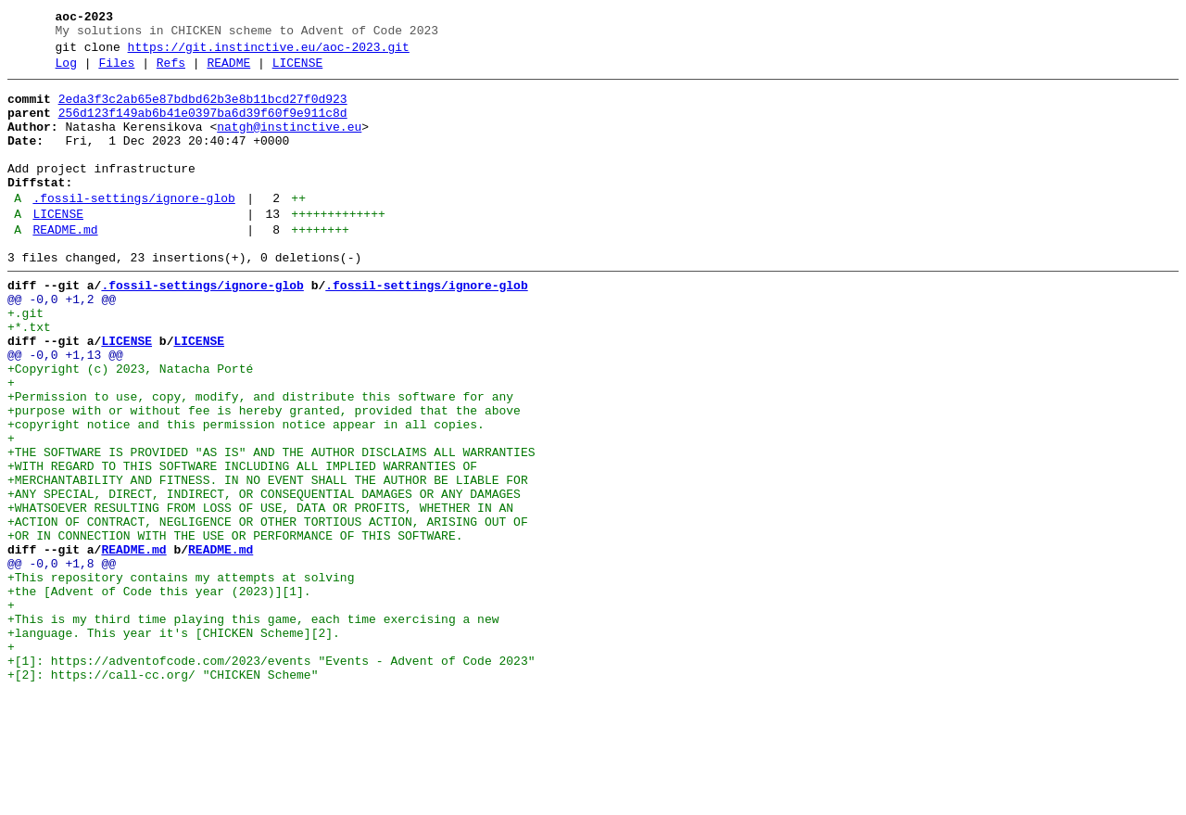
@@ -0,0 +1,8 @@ (61, 661)
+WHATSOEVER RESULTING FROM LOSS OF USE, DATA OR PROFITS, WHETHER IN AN (260, 594)
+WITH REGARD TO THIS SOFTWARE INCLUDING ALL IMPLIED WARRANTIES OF (242, 544)
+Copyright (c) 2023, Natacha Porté (130, 427)
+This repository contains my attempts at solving (180, 677)
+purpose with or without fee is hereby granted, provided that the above (264, 477)
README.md (64, 266)
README (228, 71)
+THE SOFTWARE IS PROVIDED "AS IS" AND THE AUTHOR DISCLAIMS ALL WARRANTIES (271, 527)
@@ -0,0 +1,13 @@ (65, 410)
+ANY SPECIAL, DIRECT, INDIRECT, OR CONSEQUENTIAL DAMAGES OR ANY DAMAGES (264, 577)
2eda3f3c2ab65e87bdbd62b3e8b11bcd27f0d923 (202, 110)
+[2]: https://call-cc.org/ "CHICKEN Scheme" (162, 794)
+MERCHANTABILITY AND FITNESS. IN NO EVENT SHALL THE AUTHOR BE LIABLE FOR (267, 561)
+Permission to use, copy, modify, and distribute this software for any (260, 460)
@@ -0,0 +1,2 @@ (61, 344)
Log (66, 71)
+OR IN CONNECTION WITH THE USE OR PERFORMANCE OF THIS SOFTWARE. (234, 627)
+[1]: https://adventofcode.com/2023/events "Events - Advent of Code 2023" (271, 778)
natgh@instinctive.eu (289, 143)
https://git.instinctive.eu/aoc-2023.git (269, 53)
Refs (171, 71)
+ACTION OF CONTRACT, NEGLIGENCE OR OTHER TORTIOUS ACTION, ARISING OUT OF (267, 611)
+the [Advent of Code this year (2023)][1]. (159, 694)
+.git (25, 360)
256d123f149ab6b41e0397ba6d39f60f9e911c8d (202, 127)
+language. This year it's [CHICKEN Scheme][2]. (173, 744)
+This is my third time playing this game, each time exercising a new (252, 727)
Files (116, 71)
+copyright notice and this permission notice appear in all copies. (246, 494)
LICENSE (297, 71)
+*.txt (29, 377)
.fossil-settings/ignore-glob (133, 229)
